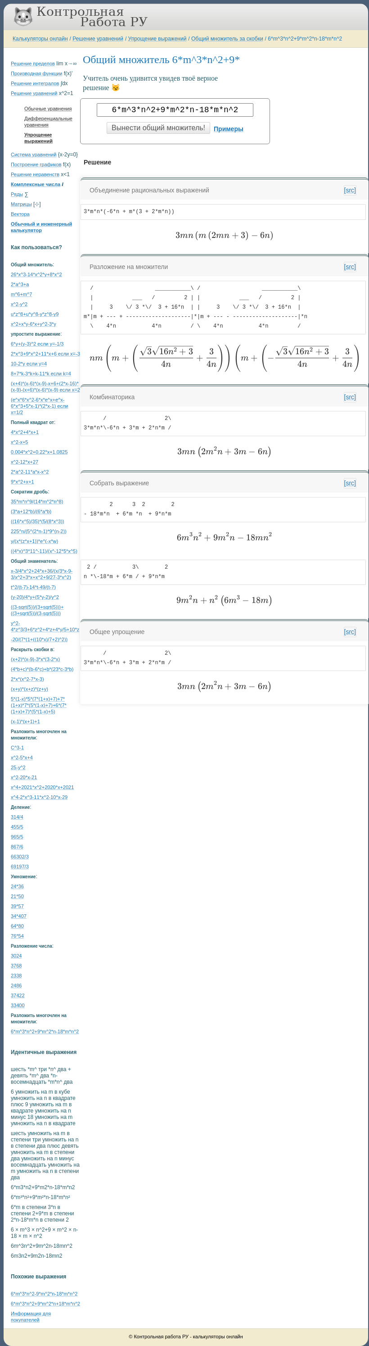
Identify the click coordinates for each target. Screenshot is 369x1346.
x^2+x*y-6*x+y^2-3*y (33, 324)
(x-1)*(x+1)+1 (25, 721)
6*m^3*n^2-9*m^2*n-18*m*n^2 (44, 1293)
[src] (350, 190)
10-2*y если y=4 (29, 363)
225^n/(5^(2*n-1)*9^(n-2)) (39, 531)
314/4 (17, 817)
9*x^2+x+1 (22, 481)
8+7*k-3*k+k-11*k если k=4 (41, 373)
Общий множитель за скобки (227, 39)
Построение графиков (36, 164)
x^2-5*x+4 (22, 757)
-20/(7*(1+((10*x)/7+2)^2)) (39, 639)
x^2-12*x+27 (24, 462)
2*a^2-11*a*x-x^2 (30, 472)
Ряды (17, 194)
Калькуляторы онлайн (40, 39)
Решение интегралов (35, 83)
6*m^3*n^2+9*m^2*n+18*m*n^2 (45, 1303)
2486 (16, 985)
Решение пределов (33, 63)
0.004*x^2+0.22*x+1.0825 (39, 452)
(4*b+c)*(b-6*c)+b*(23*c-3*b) (42, 669)
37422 (18, 995)
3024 (16, 955)
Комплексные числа (35, 184)
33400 (18, 1005)
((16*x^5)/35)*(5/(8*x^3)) (37, 521)
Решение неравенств (35, 174)
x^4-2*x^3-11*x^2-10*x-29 (39, 797)
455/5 (17, 827)
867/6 (17, 846)
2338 (16, 975)
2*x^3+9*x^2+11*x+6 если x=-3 (45, 353)
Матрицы (21, 204)
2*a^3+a (20, 284)
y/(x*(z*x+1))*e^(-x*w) (34, 541)
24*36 (17, 886)
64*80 (17, 926)
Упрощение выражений (157, 39)
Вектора (20, 214)
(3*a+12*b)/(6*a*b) (31, 511)
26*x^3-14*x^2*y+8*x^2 (36, 274)
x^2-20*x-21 (24, 777)
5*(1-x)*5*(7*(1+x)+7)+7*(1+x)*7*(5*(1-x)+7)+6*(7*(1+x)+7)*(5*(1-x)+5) (39, 705)
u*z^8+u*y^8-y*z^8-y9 (34, 314)
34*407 (19, 916)
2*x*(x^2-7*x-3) (27, 679)
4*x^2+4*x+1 (25, 432)
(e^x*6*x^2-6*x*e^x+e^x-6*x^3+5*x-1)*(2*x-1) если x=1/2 (39, 406)
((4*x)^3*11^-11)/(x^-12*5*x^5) (44, 551)
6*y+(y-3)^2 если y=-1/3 (37, 344)
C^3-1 (17, 747)
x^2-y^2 (19, 304)
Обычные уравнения (48, 108)
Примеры (228, 128)
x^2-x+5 (19, 442)
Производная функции (36, 73)
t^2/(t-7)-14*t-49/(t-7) (33, 587)
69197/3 (20, 866)
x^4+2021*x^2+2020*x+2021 (42, 787)
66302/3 (20, 856)
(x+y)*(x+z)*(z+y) (29, 689)
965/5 (17, 837)
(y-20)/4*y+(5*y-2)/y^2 (35, 597)
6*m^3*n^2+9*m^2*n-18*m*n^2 (305, 39)
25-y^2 (18, 767)
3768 (16, 965)
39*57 (17, 906)
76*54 (17, 936)
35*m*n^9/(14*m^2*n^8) (37, 501)
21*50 (17, 896)
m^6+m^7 (21, 294)
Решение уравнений (97, 39)
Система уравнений (33, 154)
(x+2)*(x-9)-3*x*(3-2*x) (35, 659)
